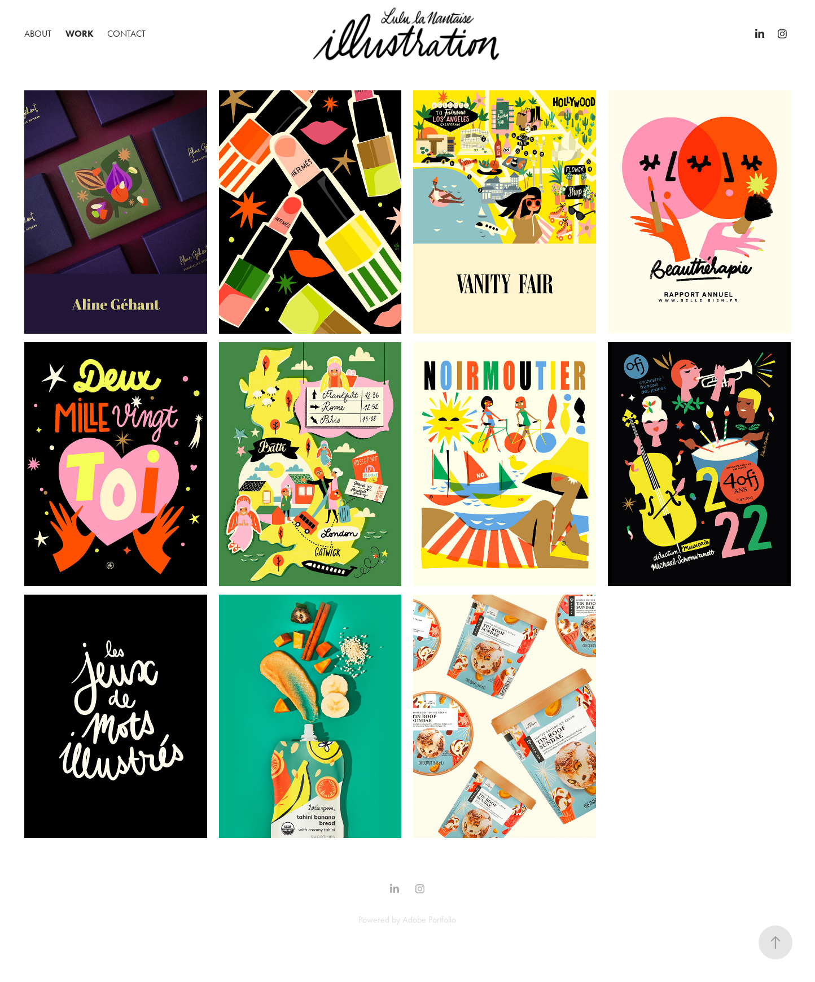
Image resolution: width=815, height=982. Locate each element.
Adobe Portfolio (429, 919)
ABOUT (37, 33)
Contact (126, 33)
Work (79, 33)
